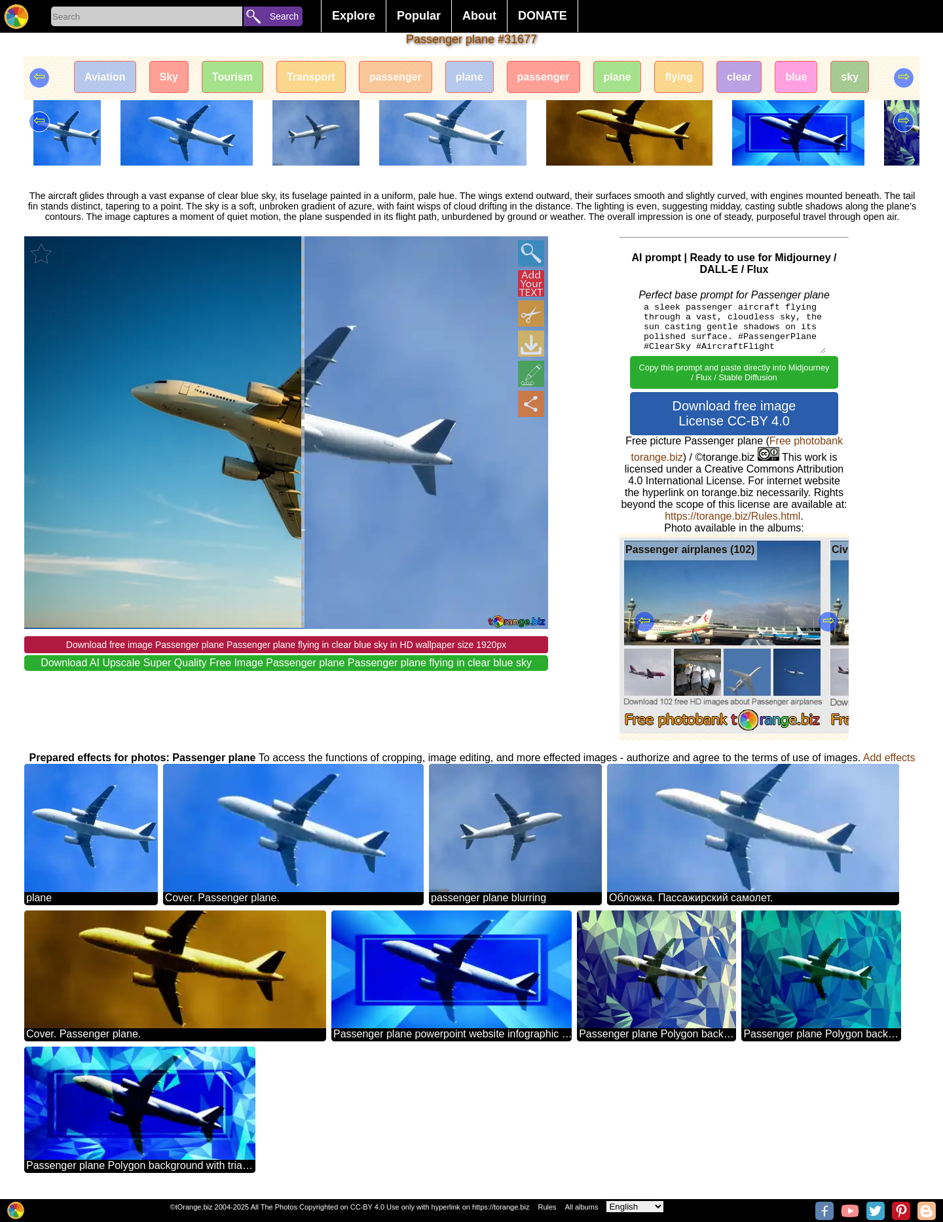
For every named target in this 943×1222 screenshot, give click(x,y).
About (479, 15)
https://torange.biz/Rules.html (732, 516)
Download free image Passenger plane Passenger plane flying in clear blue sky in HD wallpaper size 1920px (286, 644)
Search (284, 16)
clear (739, 76)
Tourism (232, 76)
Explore (353, 15)
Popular (419, 15)
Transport (311, 76)
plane (469, 76)
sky (850, 76)
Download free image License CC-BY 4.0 (734, 413)
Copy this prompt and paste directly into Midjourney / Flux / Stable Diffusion (734, 372)
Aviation (105, 76)
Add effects (889, 757)
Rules (547, 1207)
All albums (582, 1207)
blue (796, 76)
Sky (169, 76)
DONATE (542, 15)
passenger (395, 76)
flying (679, 76)
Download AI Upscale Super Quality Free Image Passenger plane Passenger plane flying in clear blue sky (286, 662)
